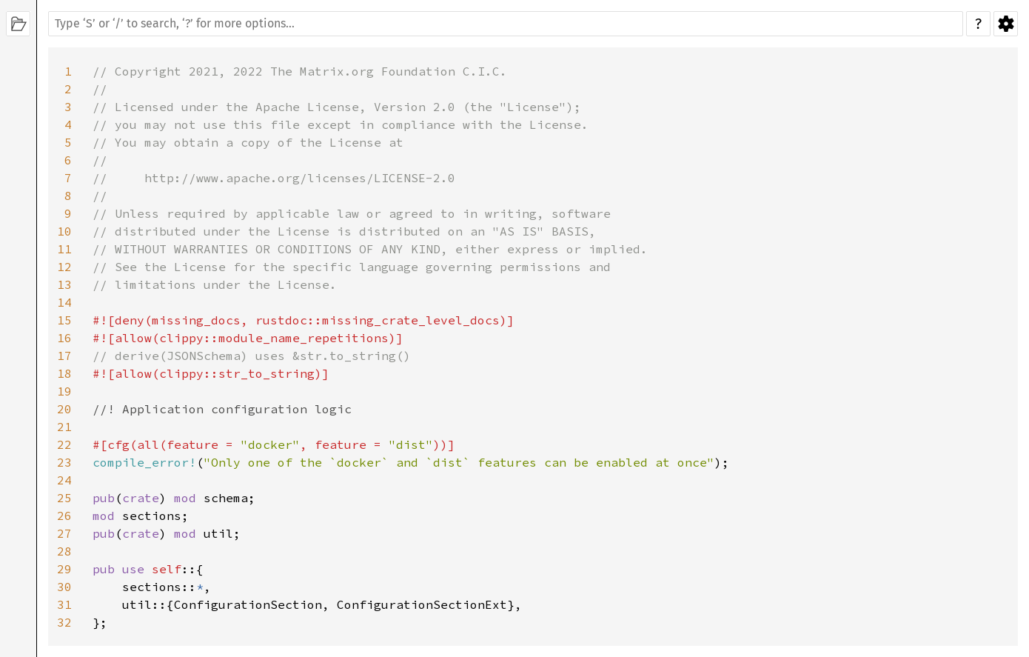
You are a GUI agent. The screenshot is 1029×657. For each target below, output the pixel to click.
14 (64, 302)
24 (64, 480)
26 (64, 515)
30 (64, 586)
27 (64, 533)
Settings (1005, 23)
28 (64, 551)
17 (64, 355)
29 (64, 568)
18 (64, 373)
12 (64, 266)
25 (64, 497)
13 (64, 284)
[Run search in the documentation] (505, 23)
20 (64, 408)
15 (64, 320)
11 (64, 248)
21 (64, 426)
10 (64, 231)
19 (64, 391)
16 (64, 337)
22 (64, 444)
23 (64, 462)
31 (64, 604)
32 (64, 622)
